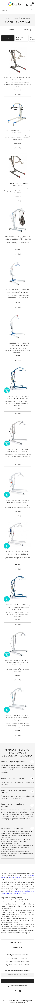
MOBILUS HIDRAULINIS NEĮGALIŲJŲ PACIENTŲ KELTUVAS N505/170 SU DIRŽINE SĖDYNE (17, 663)
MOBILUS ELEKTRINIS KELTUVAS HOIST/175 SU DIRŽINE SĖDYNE (17, 344)
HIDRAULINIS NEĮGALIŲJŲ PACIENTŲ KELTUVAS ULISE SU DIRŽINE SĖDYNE (17, 238)
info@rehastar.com (22, 961)
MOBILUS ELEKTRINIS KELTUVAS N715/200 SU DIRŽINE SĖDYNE (17, 553)
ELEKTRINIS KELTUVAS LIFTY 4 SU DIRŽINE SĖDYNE (17, 185)
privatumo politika (21, 985)
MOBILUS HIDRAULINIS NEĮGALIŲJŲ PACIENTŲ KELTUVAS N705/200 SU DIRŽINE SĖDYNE (17, 718)
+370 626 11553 (22, 958)
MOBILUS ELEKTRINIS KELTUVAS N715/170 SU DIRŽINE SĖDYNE (17, 502)
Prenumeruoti (17, 981)
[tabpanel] (17, 61)
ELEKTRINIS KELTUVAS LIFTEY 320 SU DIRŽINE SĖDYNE (17, 132)
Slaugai (16, 18)
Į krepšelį (17, 95)
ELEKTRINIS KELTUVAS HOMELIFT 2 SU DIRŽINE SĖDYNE (17, 79)
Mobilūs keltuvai (25, 18)
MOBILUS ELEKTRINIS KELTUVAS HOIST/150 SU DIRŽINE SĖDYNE (17, 291)
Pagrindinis (8, 18)
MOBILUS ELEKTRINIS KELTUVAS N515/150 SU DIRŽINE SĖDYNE (17, 450)
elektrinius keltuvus (15, 877)
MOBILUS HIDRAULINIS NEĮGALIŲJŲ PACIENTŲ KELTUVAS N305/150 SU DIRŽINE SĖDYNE (17, 607)
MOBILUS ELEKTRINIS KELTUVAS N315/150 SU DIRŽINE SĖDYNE (17, 397)
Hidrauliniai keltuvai (19, 38)
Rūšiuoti (9, 29)
